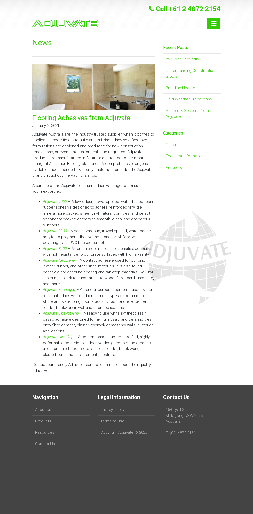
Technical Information (185, 156)
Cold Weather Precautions (189, 99)
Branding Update (180, 88)
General (172, 144)
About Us (43, 409)
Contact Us (45, 444)
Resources (44, 432)
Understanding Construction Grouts (190, 73)
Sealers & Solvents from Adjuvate (187, 113)
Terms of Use (112, 421)
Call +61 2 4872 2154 (185, 9)
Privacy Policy (112, 409)
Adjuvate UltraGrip (58, 336)
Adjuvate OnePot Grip (61, 313)
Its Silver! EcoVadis (182, 59)
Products (174, 167)
